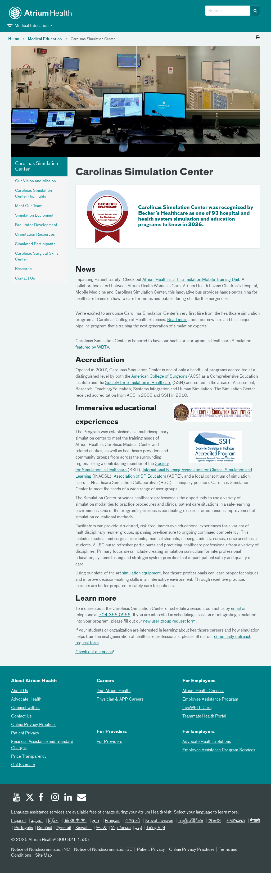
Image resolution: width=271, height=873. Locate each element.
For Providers (109, 742)
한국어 (214, 821)
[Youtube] (16, 798)
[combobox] (227, 11)
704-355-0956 (114, 615)
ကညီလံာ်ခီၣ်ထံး (190, 821)
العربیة (37, 821)
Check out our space (94, 652)
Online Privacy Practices (33, 725)
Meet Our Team (28, 206)
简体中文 (75, 821)
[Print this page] (258, 37)
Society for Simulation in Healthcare (138, 383)
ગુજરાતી (132, 821)
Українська (121, 828)
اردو (138, 828)
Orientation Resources (35, 234)
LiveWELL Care (196, 708)
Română (44, 828)
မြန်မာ (53, 821)
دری (95, 821)
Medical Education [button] (28, 25)
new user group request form (169, 621)
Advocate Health (26, 699)
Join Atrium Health (113, 691)
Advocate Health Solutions (206, 742)
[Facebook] (42, 798)
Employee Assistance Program (210, 699)
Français (112, 821)
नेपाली (255, 821)
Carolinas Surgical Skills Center (36, 256)
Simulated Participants (35, 244)
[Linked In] (68, 798)
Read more (177, 320)
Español (18, 821)
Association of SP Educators (140, 476)
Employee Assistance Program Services (218, 750)
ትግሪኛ (101, 828)
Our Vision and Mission (35, 181)
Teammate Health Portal (204, 716)
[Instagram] (55, 798)
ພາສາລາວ (236, 821)
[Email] (81, 798)
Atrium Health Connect (203, 691)
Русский (63, 828)
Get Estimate (23, 765)
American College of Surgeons (159, 376)
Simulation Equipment (34, 215)
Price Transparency (29, 757)
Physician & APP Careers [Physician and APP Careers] (120, 699)
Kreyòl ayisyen (159, 821)
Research (23, 269)
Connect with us (25, 708)
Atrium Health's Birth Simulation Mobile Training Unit (190, 280)
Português (23, 828)
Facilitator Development (36, 225)
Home (13, 39)
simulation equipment (141, 573)
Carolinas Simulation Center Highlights (33, 193)
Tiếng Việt (155, 828)
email (236, 609)
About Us (19, 691)
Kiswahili (83, 828)
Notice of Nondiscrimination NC (40, 850)
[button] (255, 11)
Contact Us (25, 278)
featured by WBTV (92, 347)
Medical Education (45, 39)
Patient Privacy (25, 733)
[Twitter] (29, 798)
